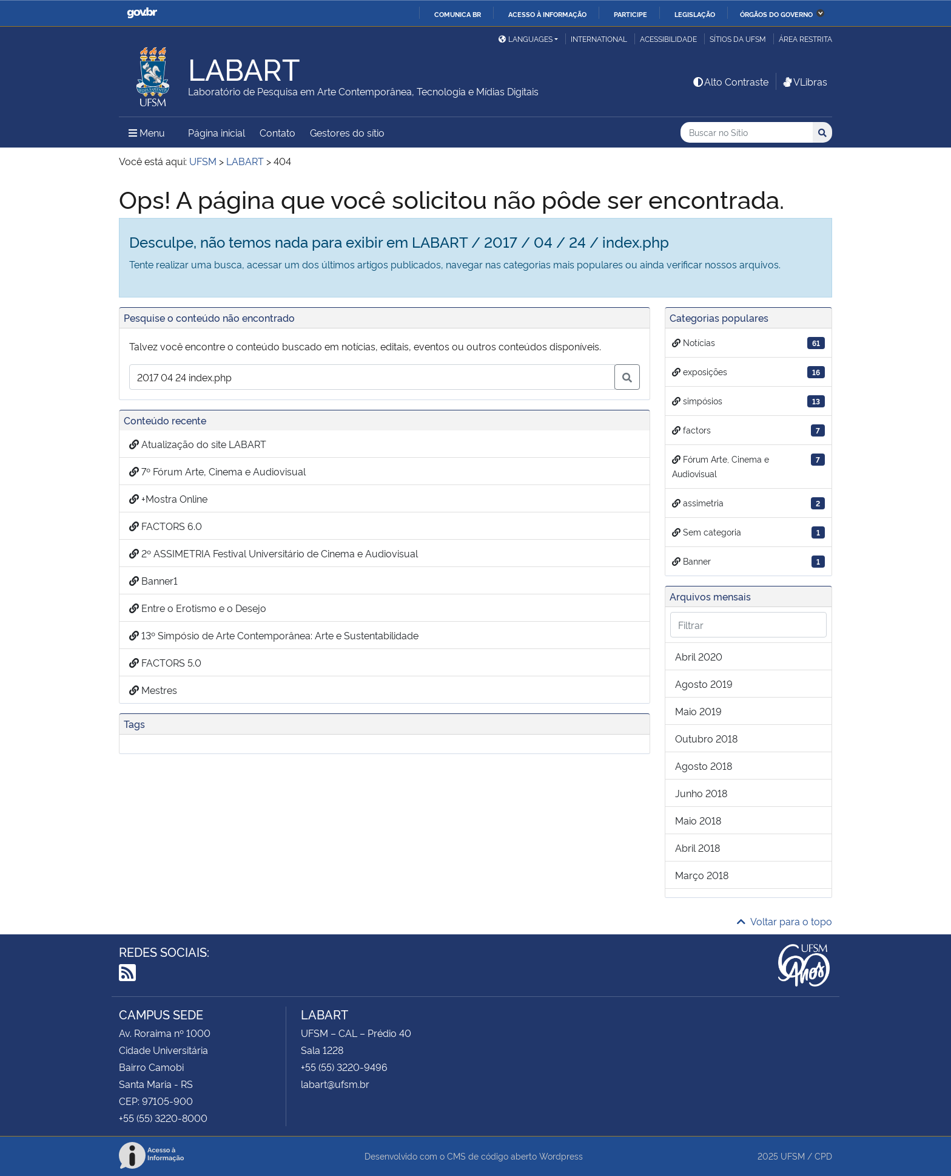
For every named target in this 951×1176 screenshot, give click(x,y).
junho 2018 (701, 793)
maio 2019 (698, 711)
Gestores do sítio (347, 132)
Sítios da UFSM (738, 38)
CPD (823, 1155)
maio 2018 (698, 820)
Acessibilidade (668, 38)
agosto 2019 (704, 683)
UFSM (793, 1155)
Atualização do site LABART (197, 443)
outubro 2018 (706, 738)
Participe (630, 14)
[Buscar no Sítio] (746, 132)
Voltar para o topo (784, 921)
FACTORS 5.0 (165, 662)
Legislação (694, 14)
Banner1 (153, 580)
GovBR (142, 13)
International (599, 38)
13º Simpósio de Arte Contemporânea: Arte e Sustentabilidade (273, 635)
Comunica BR (457, 14)
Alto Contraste (730, 81)
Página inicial (216, 132)
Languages (526, 38)
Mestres (153, 689)
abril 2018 (697, 847)
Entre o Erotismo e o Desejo (197, 607)
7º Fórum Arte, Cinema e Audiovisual (217, 471)
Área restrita (805, 38)
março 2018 (701, 875)
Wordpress (561, 1155)
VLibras (804, 81)
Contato (277, 132)
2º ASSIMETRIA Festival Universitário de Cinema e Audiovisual (273, 553)
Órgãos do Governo (776, 14)
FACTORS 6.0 (165, 525)
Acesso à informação (547, 14)
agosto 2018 (703, 765)
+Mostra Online (168, 498)
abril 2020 (698, 656)
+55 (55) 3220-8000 (163, 1117)
